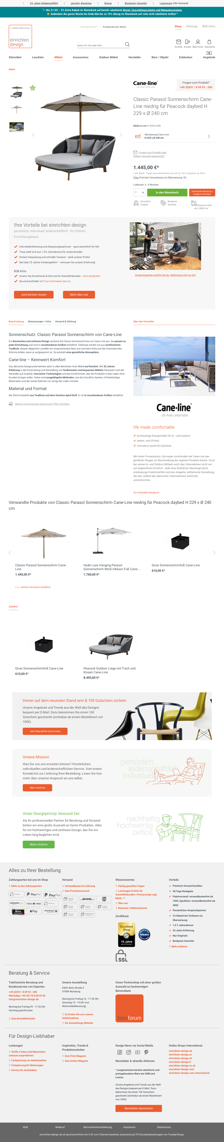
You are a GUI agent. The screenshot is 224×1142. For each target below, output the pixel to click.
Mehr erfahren (37, 788)
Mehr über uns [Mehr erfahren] (79, 295)
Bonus (108, 3)
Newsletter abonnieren (139, 1108)
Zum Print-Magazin (74, 1056)
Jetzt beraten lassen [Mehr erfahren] (34, 295)
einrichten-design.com (181, 1069)
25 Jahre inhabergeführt (44, 3)
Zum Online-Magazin (75, 1061)
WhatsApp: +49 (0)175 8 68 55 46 (27, 996)
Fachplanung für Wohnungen (26, 1065)
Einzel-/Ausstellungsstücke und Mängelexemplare (152, 10)
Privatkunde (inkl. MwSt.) (114, 27)
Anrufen (187, 46)
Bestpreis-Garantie (136, 3)
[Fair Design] (33, 88)
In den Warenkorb (167, 192)
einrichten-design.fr (180, 1062)
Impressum (129, 1127)
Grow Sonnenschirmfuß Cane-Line (176, 565)
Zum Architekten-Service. (57, 281)
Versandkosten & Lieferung (78, 886)
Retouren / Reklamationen (131, 908)
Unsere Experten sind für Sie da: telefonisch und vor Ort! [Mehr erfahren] (165, 275)
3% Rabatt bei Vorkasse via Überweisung (186, 918)
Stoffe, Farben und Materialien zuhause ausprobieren (27, 1053)
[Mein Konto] (187, 43)
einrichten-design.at (180, 1054)
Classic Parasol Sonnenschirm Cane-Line (40, 567)
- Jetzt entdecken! (90, 276)
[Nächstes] (121, 135)
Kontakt (178, 46)
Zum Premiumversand (75, 891)
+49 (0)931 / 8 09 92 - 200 (23, 992)
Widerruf (60, 1127)
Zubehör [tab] (13, 606)
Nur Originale (178, 936)
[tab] (16, 321)
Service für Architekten (23, 1070)
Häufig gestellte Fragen (130, 886)
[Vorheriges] (33, 135)
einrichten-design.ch (180, 1058)
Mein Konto (197, 46)
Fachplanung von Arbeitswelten (28, 1060)
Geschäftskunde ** (89, 27)
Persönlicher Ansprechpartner (187, 910)
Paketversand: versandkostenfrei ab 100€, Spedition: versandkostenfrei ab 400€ (192, 901)
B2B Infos (208, 26)
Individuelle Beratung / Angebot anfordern (202, 193)
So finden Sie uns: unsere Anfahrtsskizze (77, 1016)
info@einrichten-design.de (24, 999)
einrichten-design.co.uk (182, 1065)
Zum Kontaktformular (22, 1018)
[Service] (196, 87)
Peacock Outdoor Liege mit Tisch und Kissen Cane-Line (109, 670)
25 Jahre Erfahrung (181, 930)
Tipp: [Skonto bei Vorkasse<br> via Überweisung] (136, 177)
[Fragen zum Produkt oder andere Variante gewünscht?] (149, 154)
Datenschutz (164, 1127)
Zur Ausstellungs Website (77, 1023)
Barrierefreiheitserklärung (98, 1127)
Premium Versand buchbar (185, 886)
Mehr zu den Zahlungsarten (25, 886)
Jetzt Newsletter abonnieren (45, 731)
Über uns (121, 903)
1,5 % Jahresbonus (181, 925)
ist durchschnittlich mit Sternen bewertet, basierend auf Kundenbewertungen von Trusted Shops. (112, 1134)
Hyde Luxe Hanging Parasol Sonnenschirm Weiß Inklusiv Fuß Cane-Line (110, 567)
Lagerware (166, 3)
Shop (178, 26)
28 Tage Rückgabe (181, 891)
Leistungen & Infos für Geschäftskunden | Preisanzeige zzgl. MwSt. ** (136, 894)
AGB (25, 1127)
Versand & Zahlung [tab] (65, 321)
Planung (191, 26)
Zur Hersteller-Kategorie (146, 492)
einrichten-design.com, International (189, 1073)
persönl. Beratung (81, 3)
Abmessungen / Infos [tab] (39, 321)
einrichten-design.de (180, 1051)
